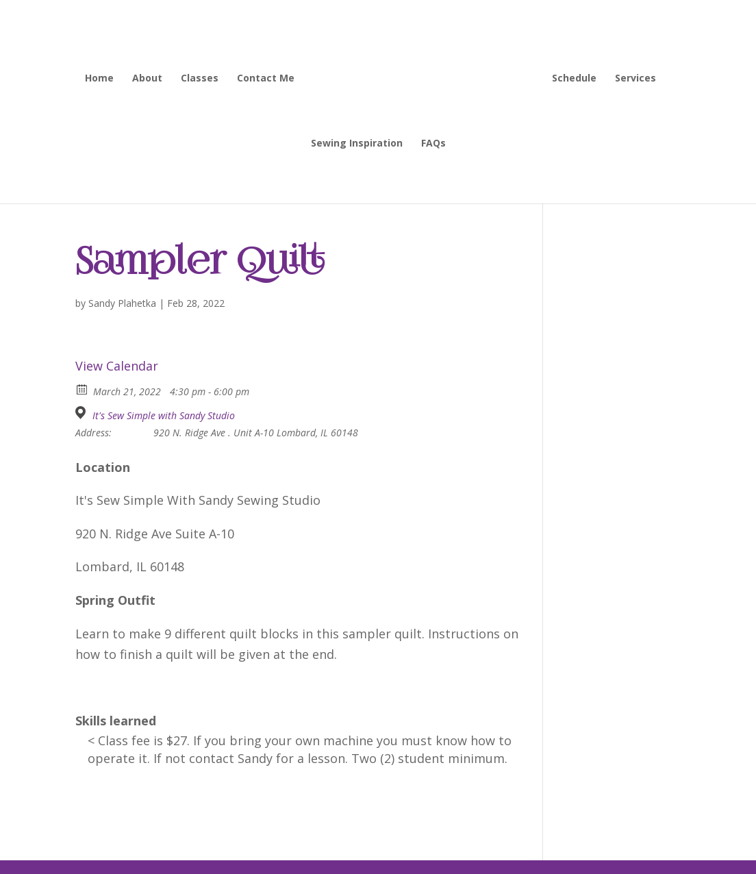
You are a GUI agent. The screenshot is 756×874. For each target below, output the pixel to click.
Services (635, 78)
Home (99, 78)
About (147, 78)
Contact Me (265, 78)
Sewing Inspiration (357, 143)
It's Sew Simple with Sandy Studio (163, 416)
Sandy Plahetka (122, 303)
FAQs (433, 143)
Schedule (574, 78)
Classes (199, 78)
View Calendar (116, 366)
